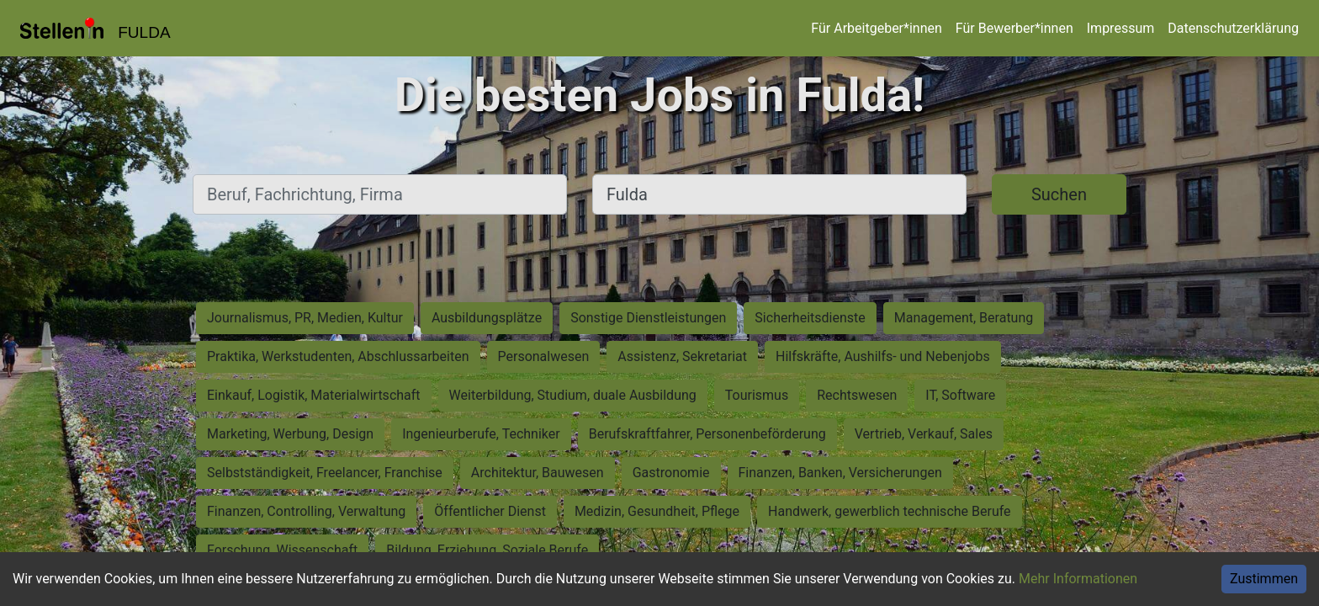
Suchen (1059, 194)
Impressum (1121, 28)
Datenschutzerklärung (1233, 28)
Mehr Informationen (1078, 579)
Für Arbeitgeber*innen (876, 28)
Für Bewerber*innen (1014, 28)
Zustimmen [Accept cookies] (1264, 579)
